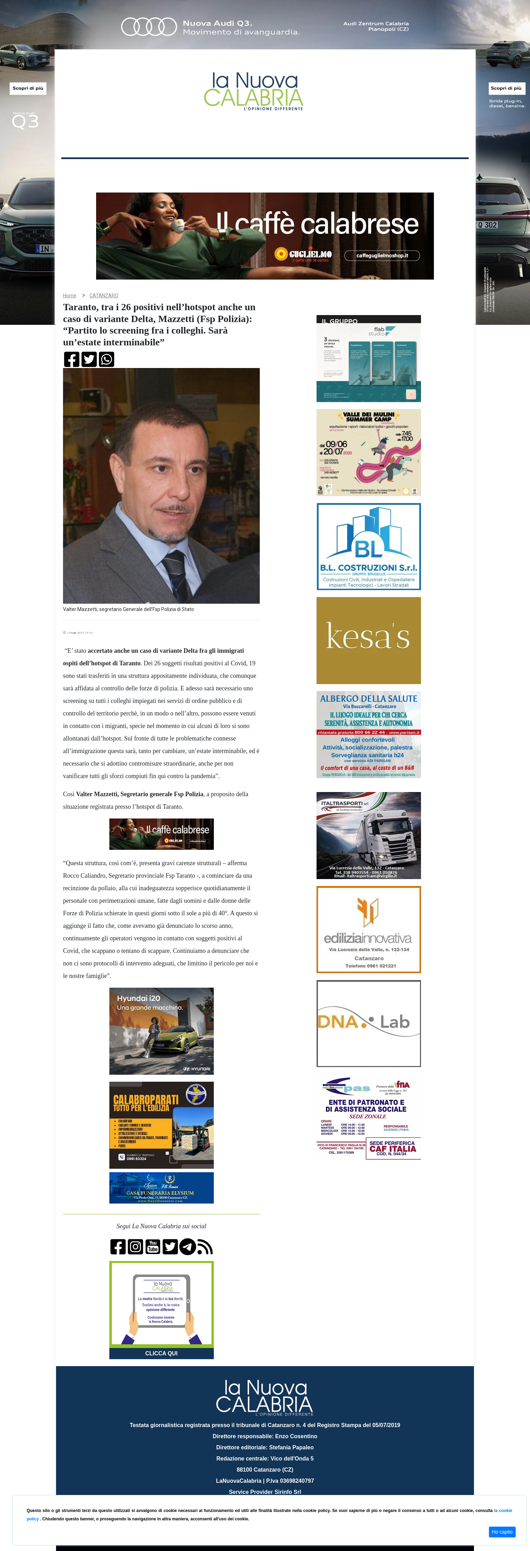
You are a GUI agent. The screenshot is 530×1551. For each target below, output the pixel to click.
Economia (239, 170)
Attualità (209, 170)
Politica (161, 170)
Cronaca (134, 170)
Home (79, 168)
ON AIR (441, 171)
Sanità (184, 170)
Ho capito (502, 1532)
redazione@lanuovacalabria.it (280, 1492)
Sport (266, 170)
